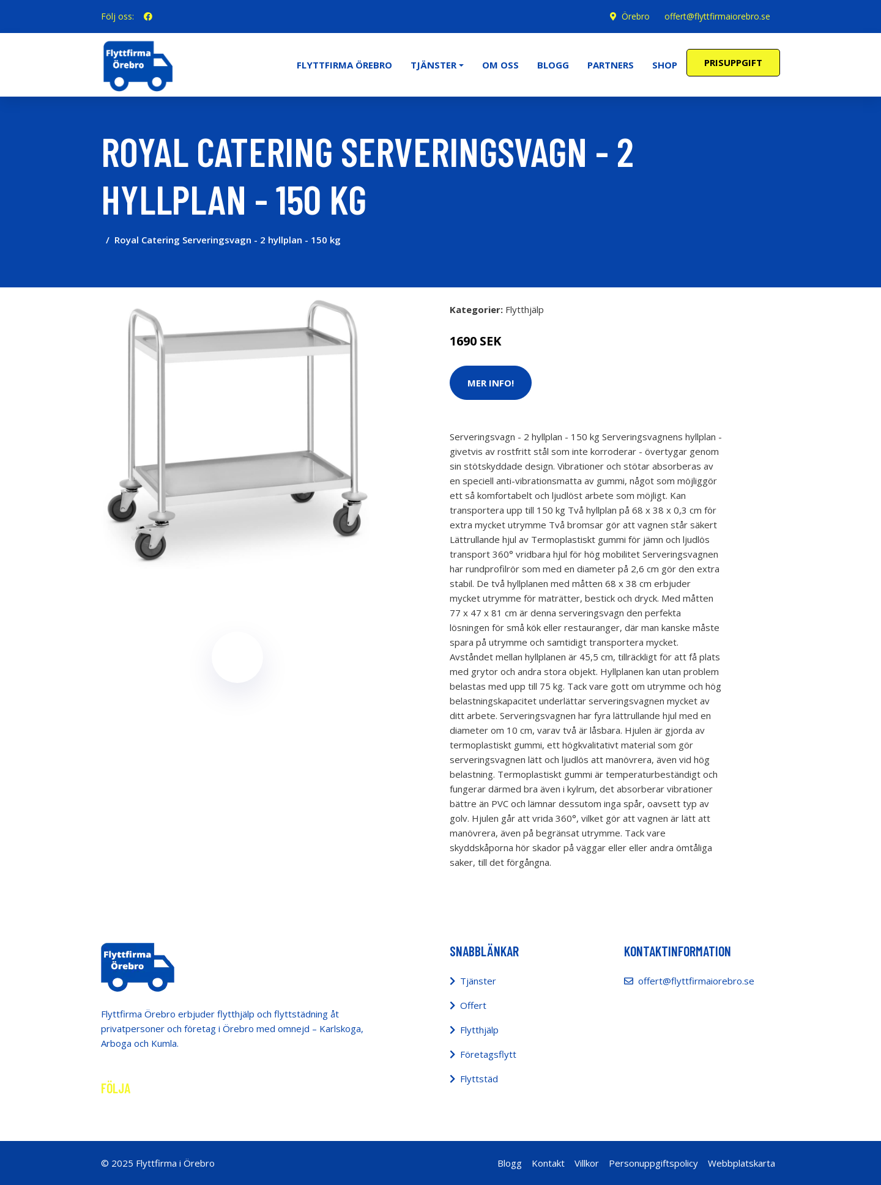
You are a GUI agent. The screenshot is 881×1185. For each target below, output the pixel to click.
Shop (664, 65)
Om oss (500, 65)
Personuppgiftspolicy (653, 1163)
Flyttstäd (479, 1078)
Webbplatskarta (741, 1163)
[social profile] (148, 16)
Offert (473, 1005)
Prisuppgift (733, 62)
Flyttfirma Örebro (344, 65)
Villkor (586, 1163)
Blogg (553, 65)
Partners (610, 65)
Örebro (636, 16)
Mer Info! (490, 383)
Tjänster (478, 981)
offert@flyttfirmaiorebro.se (717, 16)
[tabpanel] (237, 433)
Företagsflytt (488, 1054)
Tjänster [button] (433, 65)
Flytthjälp (524, 309)
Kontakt (548, 1163)
